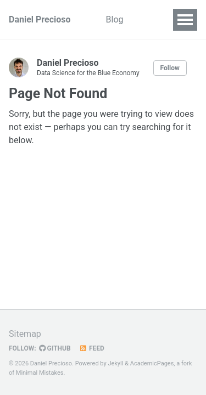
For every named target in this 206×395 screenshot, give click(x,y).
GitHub (55, 348)
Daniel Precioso (40, 19)
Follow (170, 68)
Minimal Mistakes (40, 372)
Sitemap (25, 334)
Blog (115, 19)
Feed (91, 348)
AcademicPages (152, 363)
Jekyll (115, 363)
